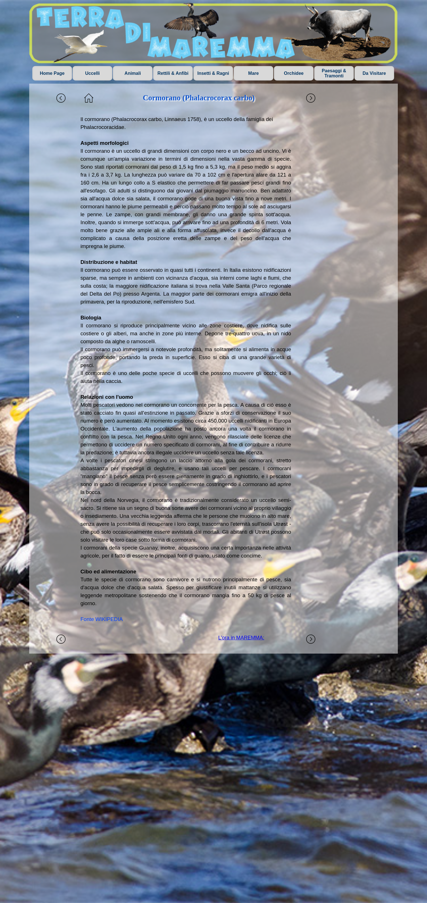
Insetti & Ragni (213, 73)
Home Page (52, 73)
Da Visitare (374, 73)
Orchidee (293, 73)
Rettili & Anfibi (173, 73)
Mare (253, 73)
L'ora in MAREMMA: (241, 638)
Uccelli (92, 73)
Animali (132, 73)
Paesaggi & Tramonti (334, 73)
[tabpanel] (186, 369)
